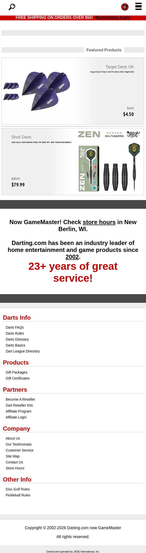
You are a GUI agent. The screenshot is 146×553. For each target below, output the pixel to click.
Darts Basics (15, 345)
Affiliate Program (18, 411)
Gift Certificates (18, 378)
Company (16, 428)
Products (16, 362)
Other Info (17, 479)
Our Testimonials (19, 444)
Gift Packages (16, 372)
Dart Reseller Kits (19, 405)
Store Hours (15, 468)
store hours (99, 222)
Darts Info (17, 317)
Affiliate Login (16, 417)
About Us (13, 438)
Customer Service (19, 450)
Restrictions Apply (112, 17)
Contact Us (14, 462)
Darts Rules (15, 333)
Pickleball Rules (18, 495)
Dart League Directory (23, 351)
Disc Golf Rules (18, 489)
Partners (15, 389)
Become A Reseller (20, 399)
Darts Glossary (17, 339)
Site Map (12, 456)
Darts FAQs (15, 327)
